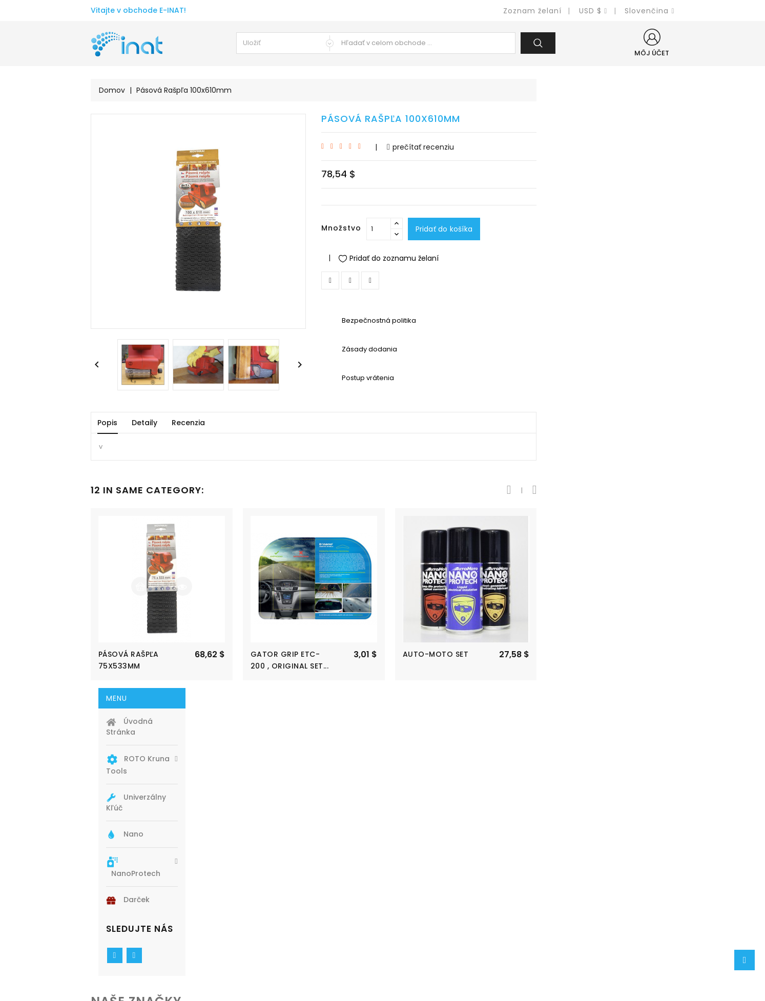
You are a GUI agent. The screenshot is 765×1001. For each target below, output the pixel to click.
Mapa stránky (417, 939)
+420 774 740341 (137, 939)
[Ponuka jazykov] (649, 11)
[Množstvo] (516, 229)
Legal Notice (414, 893)
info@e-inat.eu (132, 954)
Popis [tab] (245, 423)
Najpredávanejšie (273, 908)
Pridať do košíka (582, 229)
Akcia (250, 877)
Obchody (408, 954)
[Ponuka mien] (593, 11)
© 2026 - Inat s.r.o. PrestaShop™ (382, 989)
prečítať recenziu (558, 147)
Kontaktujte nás (421, 923)
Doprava (406, 877)
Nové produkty (268, 893)
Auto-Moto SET (574, 654)
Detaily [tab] (282, 423)
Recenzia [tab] (326, 423)
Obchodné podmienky (432, 908)
